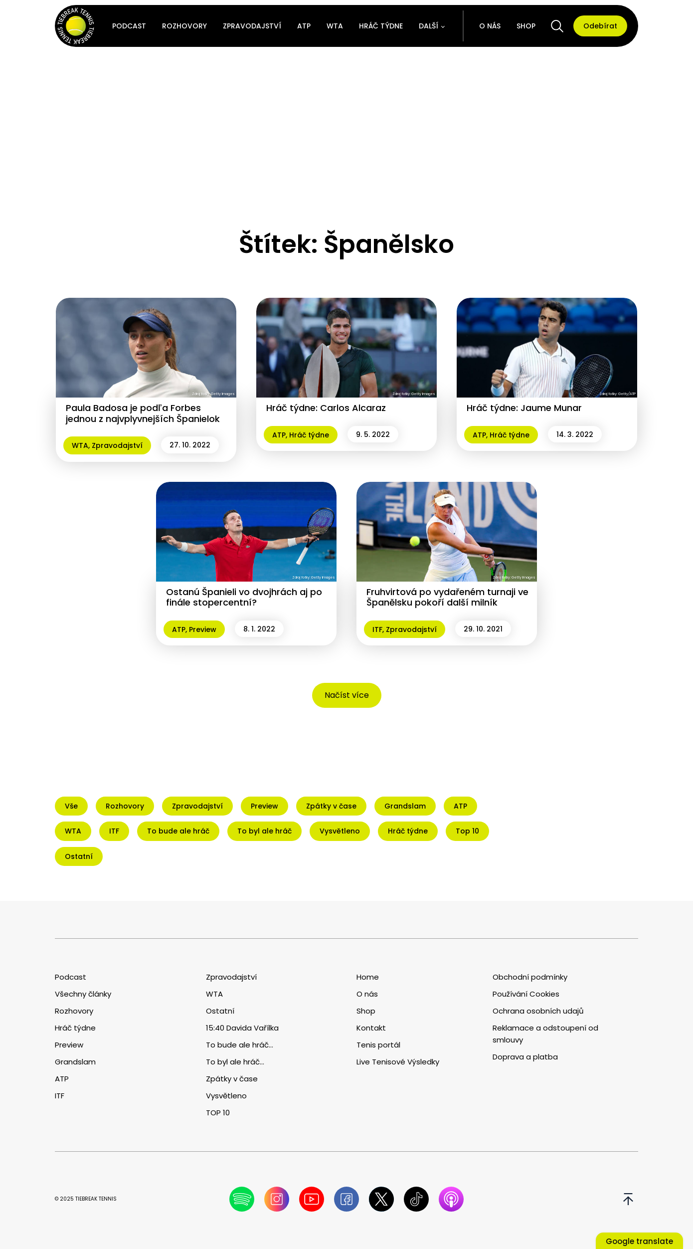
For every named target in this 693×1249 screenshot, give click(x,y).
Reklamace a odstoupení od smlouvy (545, 1034)
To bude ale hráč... (239, 1045)
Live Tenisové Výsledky (397, 1061)
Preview (202, 629)
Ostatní (220, 1011)
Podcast (129, 26)
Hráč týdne (381, 26)
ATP (304, 26)
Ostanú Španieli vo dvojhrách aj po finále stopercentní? (244, 597)
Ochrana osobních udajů (538, 1011)
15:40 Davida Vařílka (242, 1028)
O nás (490, 26)
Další (428, 26)
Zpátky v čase (232, 1078)
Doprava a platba (525, 1056)
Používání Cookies (526, 994)
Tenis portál (378, 1045)
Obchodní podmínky (530, 977)
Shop (526, 26)
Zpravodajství (252, 26)
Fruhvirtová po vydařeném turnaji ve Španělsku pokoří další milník (447, 597)
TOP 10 (218, 1112)
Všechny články (83, 994)
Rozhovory (184, 26)
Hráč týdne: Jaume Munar (524, 408)
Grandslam (75, 1061)
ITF (377, 629)
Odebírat (600, 26)
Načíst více (347, 695)
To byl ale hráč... (235, 1061)
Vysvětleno (226, 1095)
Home (367, 977)
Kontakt (371, 1028)
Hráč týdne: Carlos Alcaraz (326, 408)
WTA (335, 26)
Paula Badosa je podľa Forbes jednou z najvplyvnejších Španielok (143, 413)
